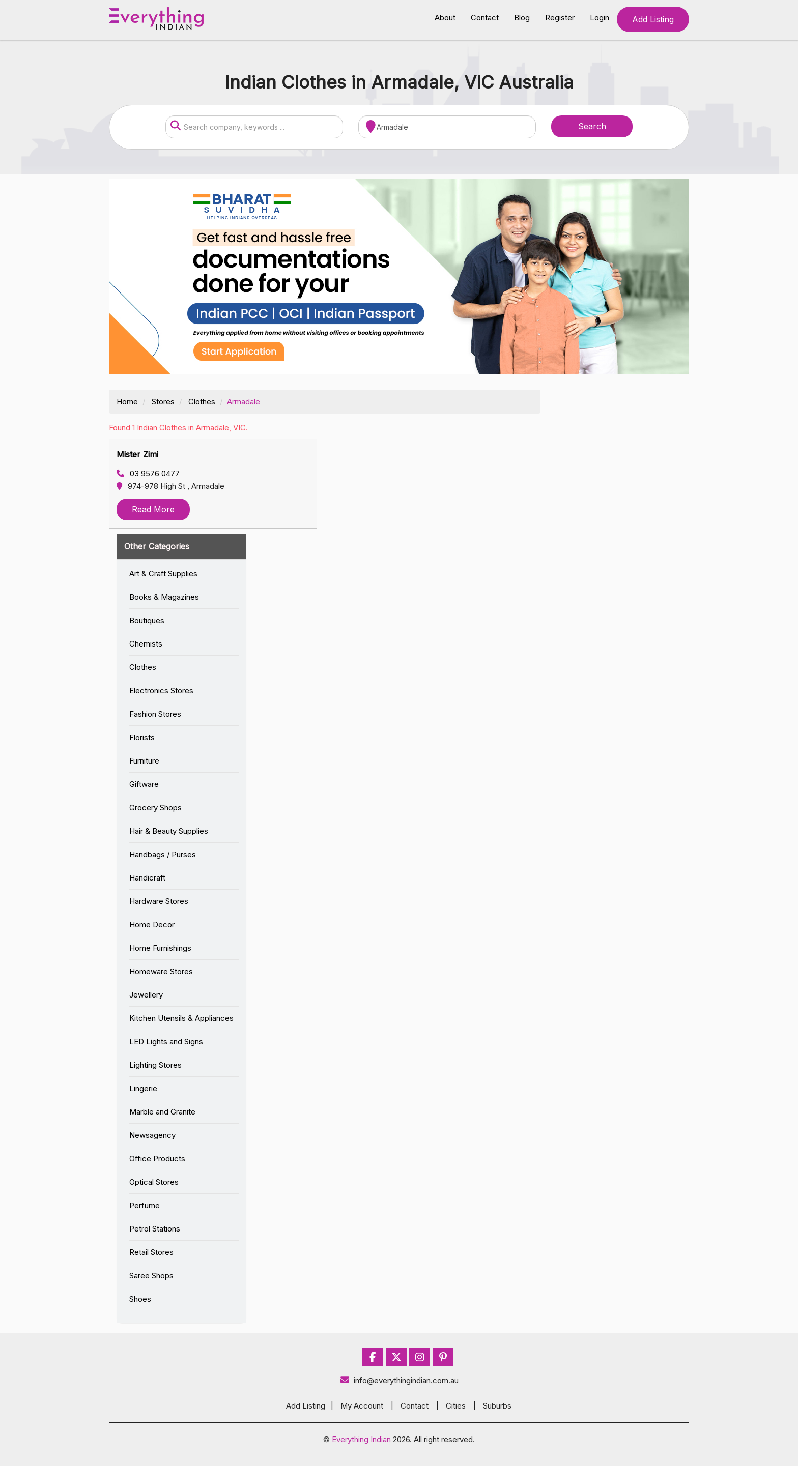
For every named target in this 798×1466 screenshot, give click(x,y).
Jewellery (146, 995)
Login (599, 17)
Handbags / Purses (162, 854)
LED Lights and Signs (166, 1041)
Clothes (201, 401)
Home (127, 401)
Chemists (145, 644)
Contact (485, 17)
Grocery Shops (155, 807)
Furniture (144, 761)
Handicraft (147, 878)
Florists (142, 737)
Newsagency (152, 1135)
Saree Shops (151, 1275)
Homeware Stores (161, 971)
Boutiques (146, 620)
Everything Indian (361, 1439)
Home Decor (152, 924)
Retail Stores (151, 1252)
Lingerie (143, 1088)
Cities (456, 1406)
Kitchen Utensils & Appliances (181, 1018)
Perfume (144, 1205)
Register (560, 17)
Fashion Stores (155, 714)
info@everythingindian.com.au (399, 1380)
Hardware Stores (158, 901)
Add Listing (653, 19)
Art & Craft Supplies (163, 573)
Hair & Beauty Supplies (168, 831)
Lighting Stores (155, 1065)
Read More (153, 509)
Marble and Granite (162, 1112)
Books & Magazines (164, 597)
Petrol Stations (154, 1229)
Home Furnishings (160, 948)
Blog (522, 17)
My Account (361, 1406)
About (445, 17)
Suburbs (497, 1406)
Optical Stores (154, 1182)
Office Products (157, 1158)
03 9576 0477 (148, 473)
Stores (163, 401)
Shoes (140, 1299)
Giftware (144, 784)
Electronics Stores (161, 690)
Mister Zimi (137, 454)
